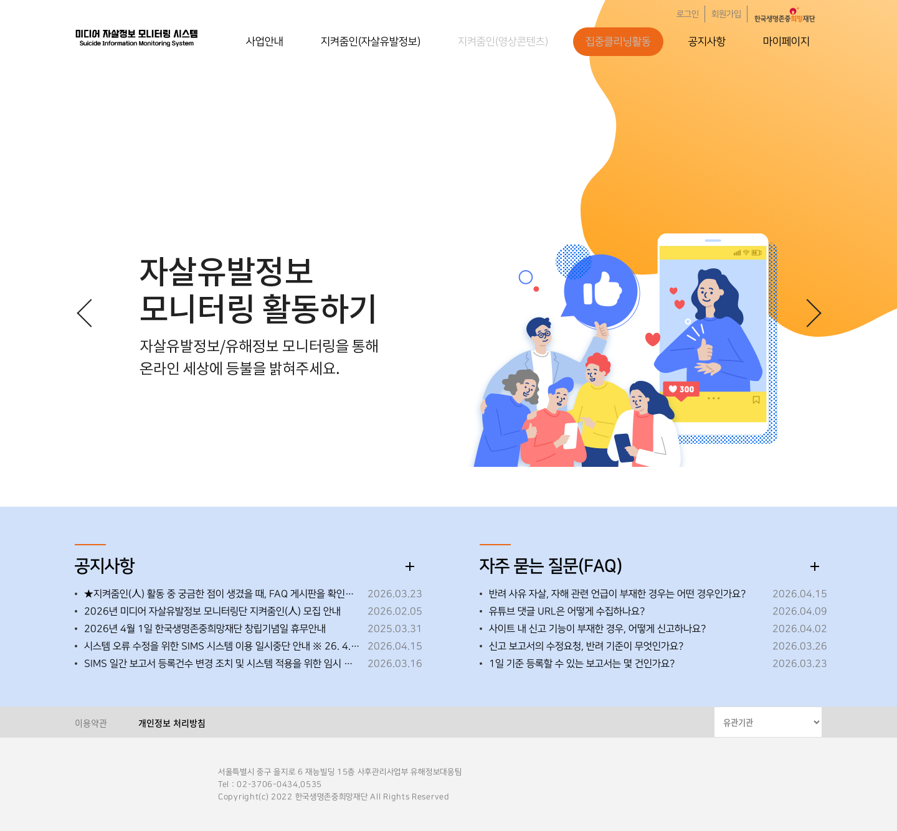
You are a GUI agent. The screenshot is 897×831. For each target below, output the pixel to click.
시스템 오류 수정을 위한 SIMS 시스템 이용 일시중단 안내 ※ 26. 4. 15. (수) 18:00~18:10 (222, 646)
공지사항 (707, 41)
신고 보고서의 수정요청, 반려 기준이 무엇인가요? (586, 646)
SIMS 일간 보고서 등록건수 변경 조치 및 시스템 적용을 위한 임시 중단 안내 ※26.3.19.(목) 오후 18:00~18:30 (222, 663)
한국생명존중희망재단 (137, 37)
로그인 (687, 14)
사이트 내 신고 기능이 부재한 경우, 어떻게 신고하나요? (597, 628)
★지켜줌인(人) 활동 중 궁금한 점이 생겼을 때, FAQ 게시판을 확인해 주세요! (222, 593)
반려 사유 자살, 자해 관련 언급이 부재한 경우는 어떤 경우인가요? (617, 593)
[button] (806, 312)
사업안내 (264, 41)
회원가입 (726, 14)
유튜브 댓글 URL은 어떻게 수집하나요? (567, 611)
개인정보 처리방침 (172, 722)
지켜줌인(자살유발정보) (370, 41)
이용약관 (91, 722)
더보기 (409, 566)
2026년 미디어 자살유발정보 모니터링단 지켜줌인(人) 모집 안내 (212, 611)
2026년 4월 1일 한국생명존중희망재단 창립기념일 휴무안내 (205, 628)
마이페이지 (786, 41)
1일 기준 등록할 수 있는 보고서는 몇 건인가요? (582, 663)
